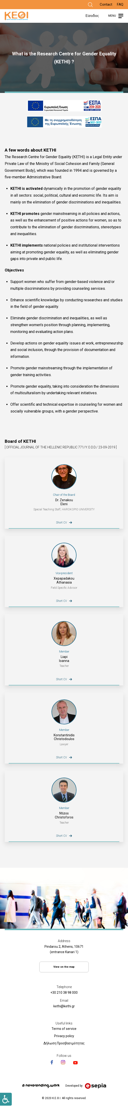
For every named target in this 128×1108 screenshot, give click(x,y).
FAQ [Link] (120, 4)
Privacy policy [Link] (64, 1036)
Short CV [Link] (61, 522)
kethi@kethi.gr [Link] (64, 1006)
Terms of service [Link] (64, 1029)
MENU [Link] (112, 15)
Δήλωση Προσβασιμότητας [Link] (64, 1043)
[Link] (90, 4)
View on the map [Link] (64, 966)
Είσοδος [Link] (92, 16)
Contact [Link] (106, 4)
